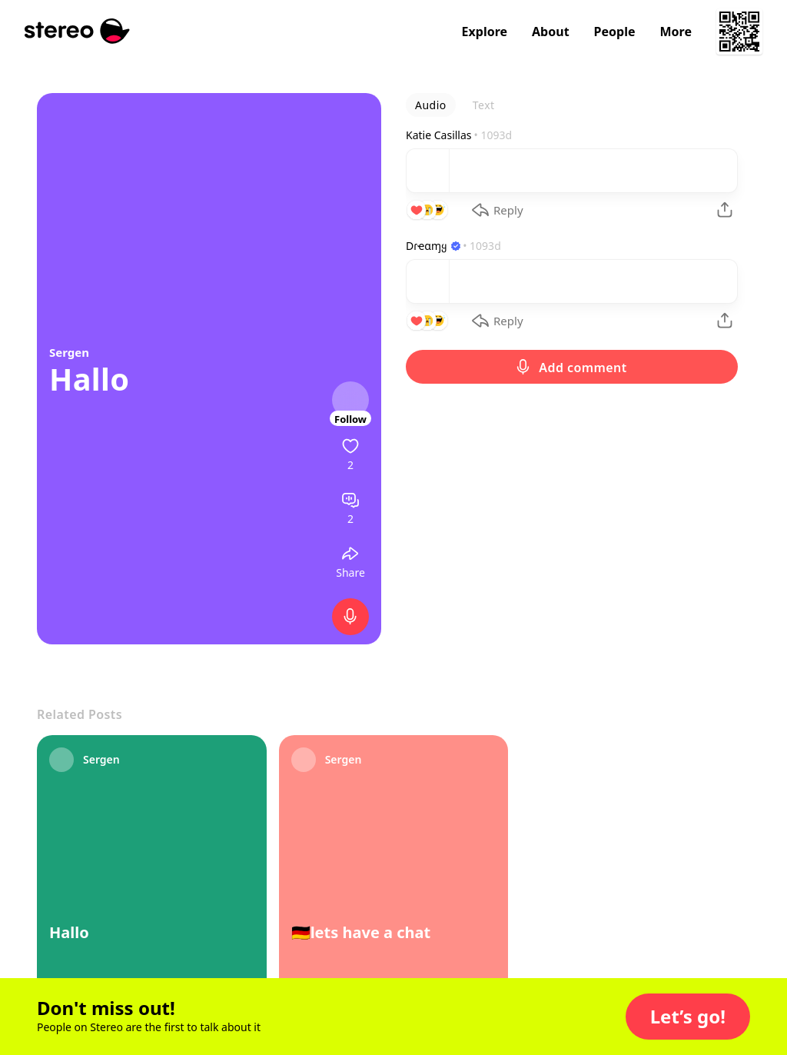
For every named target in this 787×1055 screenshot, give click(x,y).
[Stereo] (77, 31)
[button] (688, 1016)
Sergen (69, 352)
